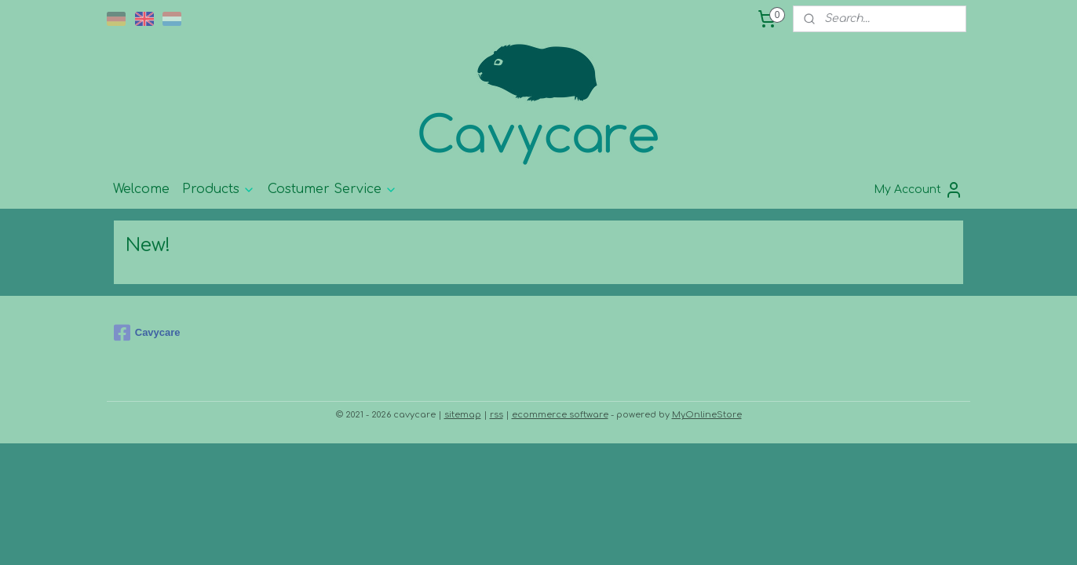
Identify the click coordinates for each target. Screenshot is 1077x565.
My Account (918, 189)
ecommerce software (560, 415)
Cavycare (147, 332)
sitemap (462, 415)
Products (218, 189)
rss (496, 415)
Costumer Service (332, 189)
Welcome (141, 189)
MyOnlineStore (707, 415)
